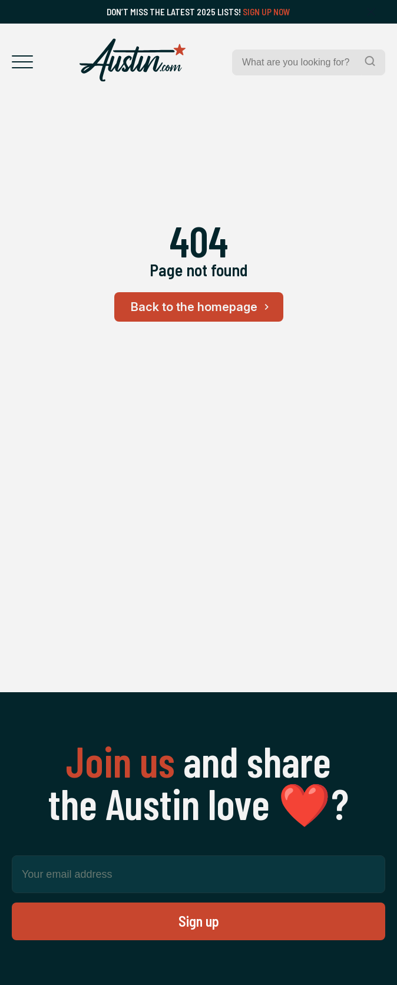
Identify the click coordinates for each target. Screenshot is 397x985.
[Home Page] (133, 60)
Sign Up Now (266, 11)
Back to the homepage (202, 307)
